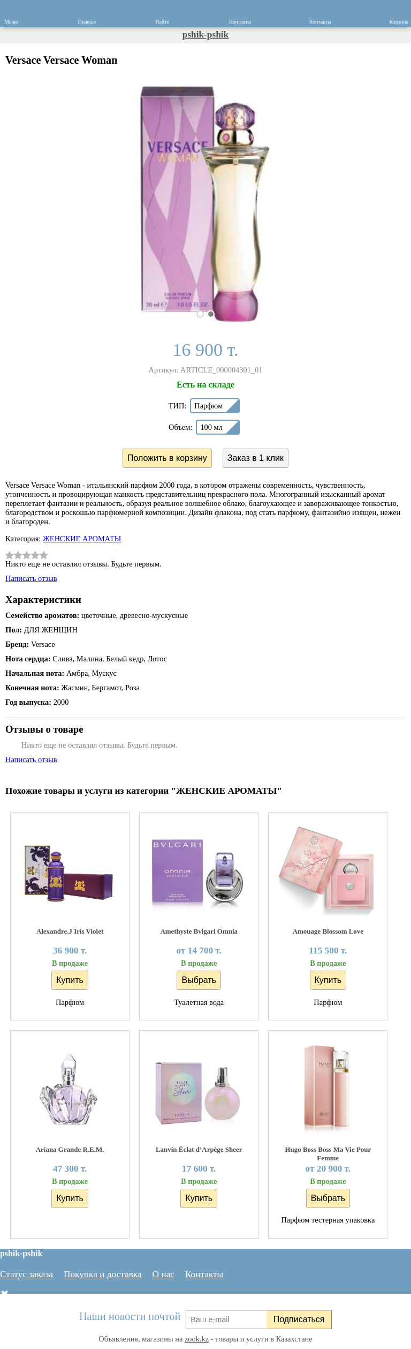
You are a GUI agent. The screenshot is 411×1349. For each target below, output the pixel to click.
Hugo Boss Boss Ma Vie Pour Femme (328, 1153)
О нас (163, 1274)
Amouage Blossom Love (328, 931)
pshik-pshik (205, 34)
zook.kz (197, 1339)
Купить (69, 980)
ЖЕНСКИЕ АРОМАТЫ (82, 538)
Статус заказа (26, 1274)
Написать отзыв (31, 578)
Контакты (204, 1274)
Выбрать (198, 980)
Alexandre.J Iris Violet (69, 931)
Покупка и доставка (103, 1274)
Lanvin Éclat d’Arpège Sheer (199, 1149)
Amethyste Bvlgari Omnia (199, 931)
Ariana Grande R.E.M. (70, 1149)
